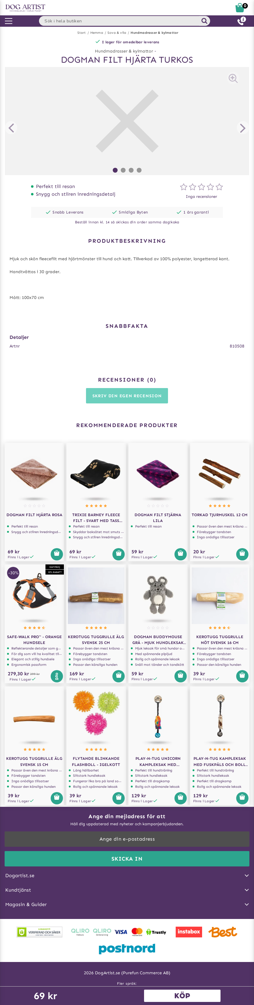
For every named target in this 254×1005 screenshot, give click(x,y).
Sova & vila (116, 33)
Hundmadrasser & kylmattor (154, 33)
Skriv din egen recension (127, 395)
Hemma (96, 33)
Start (81, 33)
